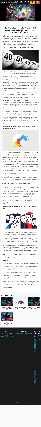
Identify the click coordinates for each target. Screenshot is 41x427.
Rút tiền (28, 2)
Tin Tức (21, 2)
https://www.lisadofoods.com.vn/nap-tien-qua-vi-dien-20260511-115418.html (35, 392)
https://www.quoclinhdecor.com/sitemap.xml (23, 333)
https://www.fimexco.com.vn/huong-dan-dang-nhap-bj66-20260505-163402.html (35, 362)
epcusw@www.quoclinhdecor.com (6, 336)
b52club (39, 340)
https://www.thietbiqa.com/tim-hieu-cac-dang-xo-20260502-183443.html (35, 378)
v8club (39, 335)
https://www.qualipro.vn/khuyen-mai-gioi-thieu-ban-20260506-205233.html (35, 346)
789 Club (39, 338)
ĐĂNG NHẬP (32, 2)
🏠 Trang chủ (17, 2)
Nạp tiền (25, 2)
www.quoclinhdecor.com (8, 2)
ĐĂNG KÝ (38, 2)
